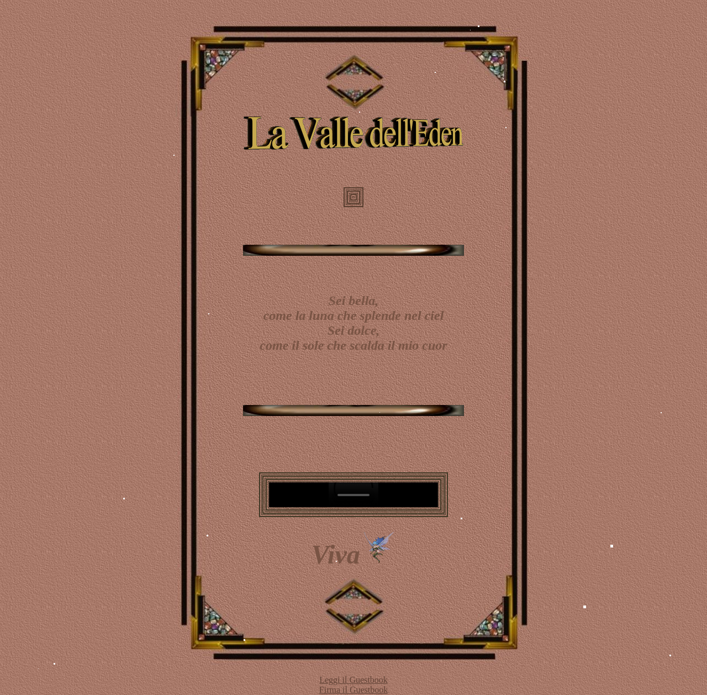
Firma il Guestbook (353, 689)
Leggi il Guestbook (353, 680)
